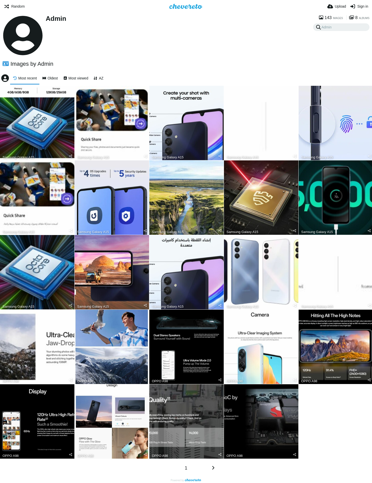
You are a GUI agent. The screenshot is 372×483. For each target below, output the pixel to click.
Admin (56, 18)
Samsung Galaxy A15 (18, 157)
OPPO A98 (11, 381)
